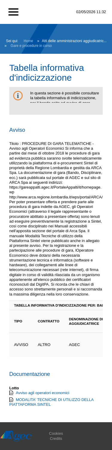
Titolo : (15, 143)
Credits (56, 438)
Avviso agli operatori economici (42, 393)
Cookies (56, 433)
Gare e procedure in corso (31, 46)
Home (28, 41)
